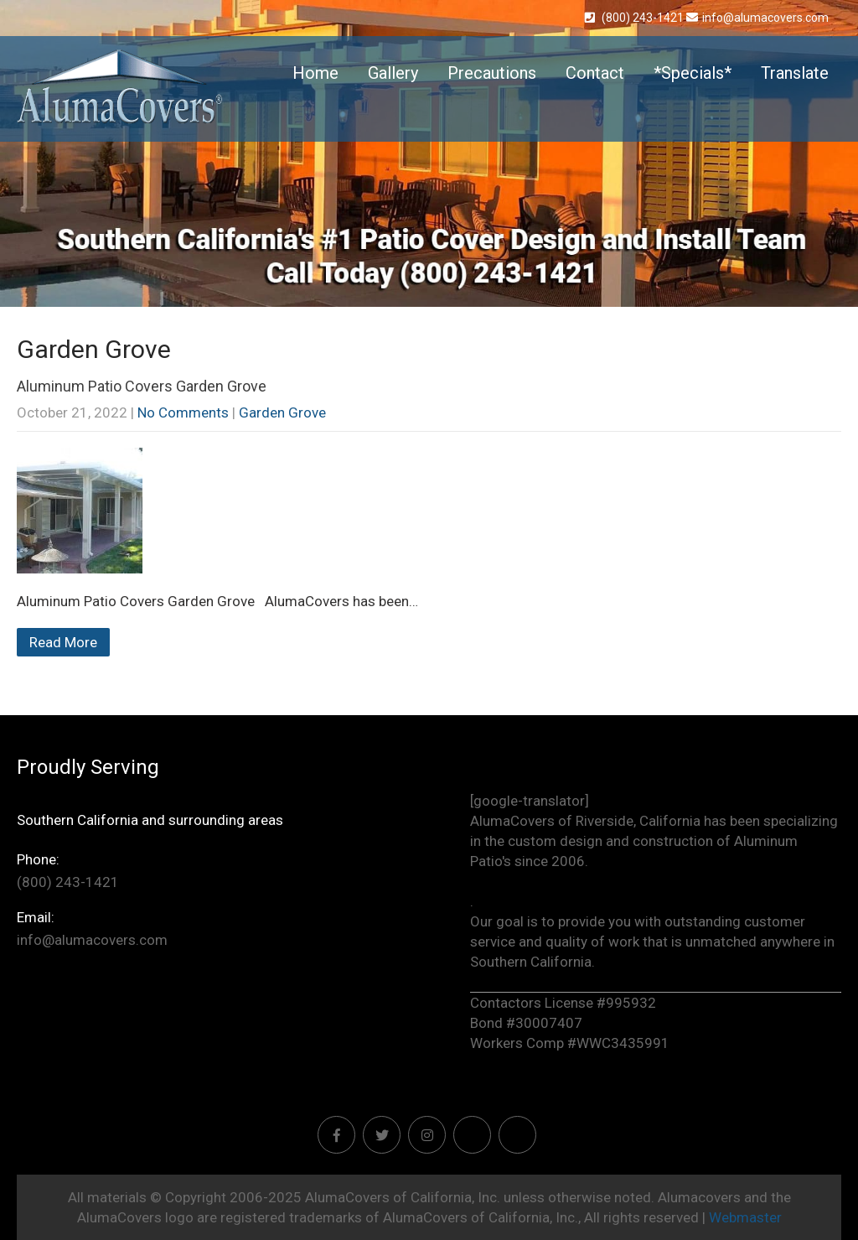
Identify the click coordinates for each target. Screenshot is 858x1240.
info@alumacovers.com (757, 17)
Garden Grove (282, 412)
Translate (795, 73)
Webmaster (745, 1217)
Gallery (393, 73)
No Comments (183, 412)
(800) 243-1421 (635, 17)
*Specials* (692, 73)
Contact (595, 73)
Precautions (491, 73)
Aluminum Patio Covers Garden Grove (141, 386)
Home (315, 73)
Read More (63, 642)
